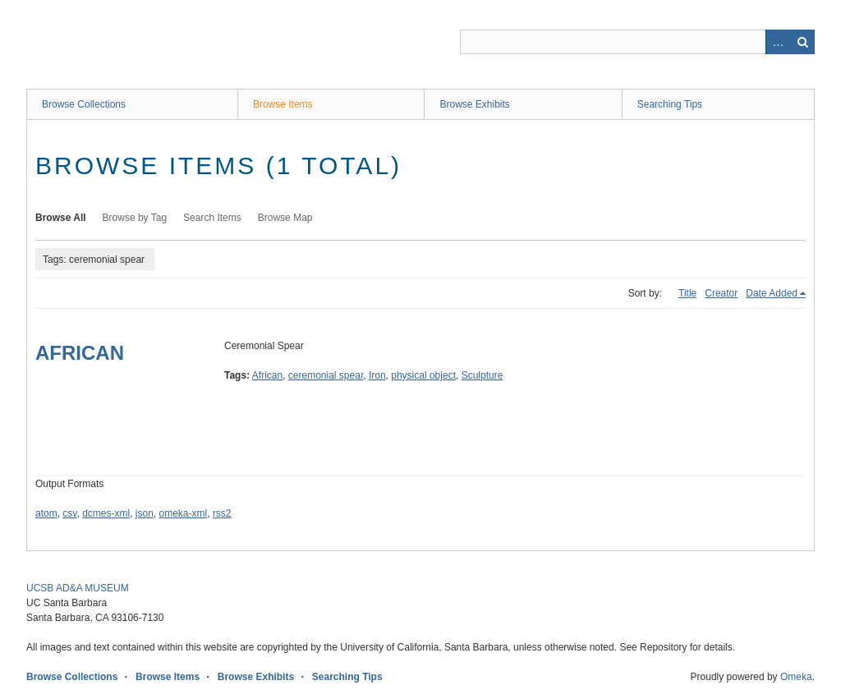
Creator (721, 293)
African (267, 375)
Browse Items (283, 104)
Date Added (771, 293)
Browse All (60, 217)
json (145, 513)
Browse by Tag (135, 217)
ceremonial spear (325, 375)
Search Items (212, 217)
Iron (377, 375)
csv (69, 513)
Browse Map (285, 217)
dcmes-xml (106, 513)
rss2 (222, 513)
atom (46, 513)
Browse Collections (84, 104)
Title (687, 293)
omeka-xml (183, 513)
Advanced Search (777, 42)
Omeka (796, 677)
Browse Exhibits (474, 104)
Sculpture (482, 375)
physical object (423, 375)
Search (802, 42)
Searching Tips (669, 104)
